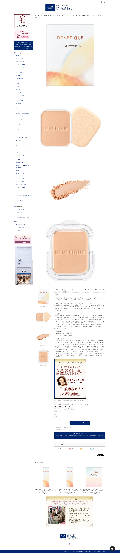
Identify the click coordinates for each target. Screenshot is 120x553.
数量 (55, 414)
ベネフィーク (20, 58)
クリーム (19, 92)
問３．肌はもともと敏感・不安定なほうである (66, 409)
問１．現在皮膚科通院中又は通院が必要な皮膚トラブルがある (70, 400)
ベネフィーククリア (21, 181)
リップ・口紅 (20, 116)
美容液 (18, 89)
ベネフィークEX (20, 61)
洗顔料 (18, 75)
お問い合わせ (20, 212)
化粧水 (18, 81)
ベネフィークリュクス (22, 67)
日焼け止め (19, 97)
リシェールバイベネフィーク (23, 147)
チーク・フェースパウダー (23, 113)
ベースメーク (19, 129)
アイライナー (20, 124)
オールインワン (20, 103)
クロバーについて (21, 209)
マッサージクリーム (21, 100)
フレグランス (19, 159)
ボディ (17, 145)
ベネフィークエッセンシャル (23, 64)
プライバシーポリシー (22, 214)
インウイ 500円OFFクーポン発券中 (24, 190)
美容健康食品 (19, 162)
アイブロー (19, 110)
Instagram (19, 230)
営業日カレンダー (21, 224)
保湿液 (18, 86)
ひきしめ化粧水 (20, 95)
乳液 (18, 83)
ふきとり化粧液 (20, 78)
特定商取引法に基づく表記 (23, 217)
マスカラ (19, 122)
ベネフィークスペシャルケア (23, 69)
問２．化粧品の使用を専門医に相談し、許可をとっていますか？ (71, 404)
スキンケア (19, 55)
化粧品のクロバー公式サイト (23, 227)
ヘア (17, 152)
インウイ (19, 140)
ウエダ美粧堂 (20, 200)
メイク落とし (20, 72)
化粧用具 (18, 170)
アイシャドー (20, 119)
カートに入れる (79, 423)
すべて (60, 448)
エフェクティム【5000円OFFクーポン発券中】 (24, 166)
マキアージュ (20, 134)
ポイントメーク (20, 108)
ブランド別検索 (20, 173)
